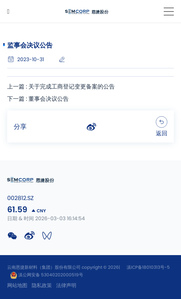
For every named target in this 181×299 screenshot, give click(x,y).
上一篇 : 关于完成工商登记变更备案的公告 (61, 87)
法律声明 (66, 285)
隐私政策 (42, 285)
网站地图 (17, 285)
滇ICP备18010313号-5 (148, 267)
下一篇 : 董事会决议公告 (38, 99)
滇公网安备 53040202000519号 (46, 275)
